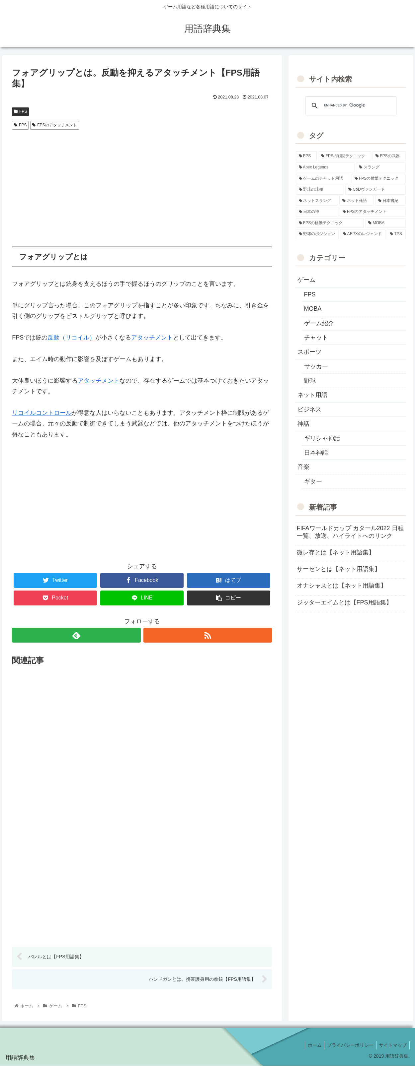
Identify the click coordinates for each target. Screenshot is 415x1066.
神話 (303, 423)
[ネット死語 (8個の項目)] (356, 201)
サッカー (316, 366)
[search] (350, 105)
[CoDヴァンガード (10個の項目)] (375, 190)
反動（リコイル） (71, 337)
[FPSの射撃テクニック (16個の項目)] (379, 179)
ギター (313, 481)
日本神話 (316, 452)
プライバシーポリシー (348, 1045)
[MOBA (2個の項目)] (385, 223)
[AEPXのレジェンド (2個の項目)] (362, 234)
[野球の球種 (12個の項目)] (320, 190)
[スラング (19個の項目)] (381, 167)
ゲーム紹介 (319, 323)
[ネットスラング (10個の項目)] (317, 201)
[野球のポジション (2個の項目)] (317, 234)
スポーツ (309, 351)
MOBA (313, 308)
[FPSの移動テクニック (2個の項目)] (330, 223)
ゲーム (306, 280)
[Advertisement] (142, 182)
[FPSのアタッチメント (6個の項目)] (373, 212)
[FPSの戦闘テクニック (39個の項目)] (344, 156)
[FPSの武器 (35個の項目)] (389, 156)
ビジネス (309, 409)
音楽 (303, 467)
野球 (310, 380)
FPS (20, 111)
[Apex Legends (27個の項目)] (325, 167)
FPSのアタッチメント (54, 125)
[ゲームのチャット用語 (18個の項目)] (323, 179)
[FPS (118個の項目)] (306, 156)
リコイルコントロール (42, 412)
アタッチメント (152, 337)
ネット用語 (312, 395)
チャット (316, 337)
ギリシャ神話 (322, 438)
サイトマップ (392, 1045)
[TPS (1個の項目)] (396, 234)
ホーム (311, 1045)
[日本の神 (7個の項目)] (317, 212)
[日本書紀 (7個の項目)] (390, 201)
